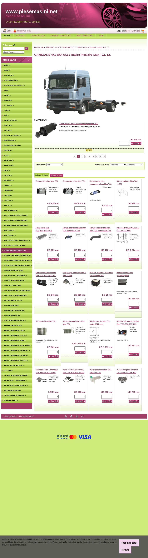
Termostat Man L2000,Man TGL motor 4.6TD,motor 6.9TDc (47, 373)
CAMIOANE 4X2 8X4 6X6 (55, 47)
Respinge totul (125, 543)
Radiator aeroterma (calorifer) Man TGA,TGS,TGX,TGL (125, 276)
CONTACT (20, 36)
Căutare (8, 45)
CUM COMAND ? (38, 36)
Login (9, 31)
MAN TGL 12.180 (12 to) (75, 47)
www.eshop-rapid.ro (26, 416)
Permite (121, 550)
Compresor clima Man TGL (47, 181)
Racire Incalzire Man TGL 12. (97, 47)
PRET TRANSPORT (85, 36)
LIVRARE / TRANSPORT (61, 36)
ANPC (101, 36)
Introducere (38, 47)
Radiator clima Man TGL (46, 321)
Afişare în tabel (41, 175)
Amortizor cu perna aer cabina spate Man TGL (78, 124)
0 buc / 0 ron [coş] (133, 31)
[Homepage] (7, 36)
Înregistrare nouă (24, 31)
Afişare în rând (56, 175)
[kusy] (124, 143)
